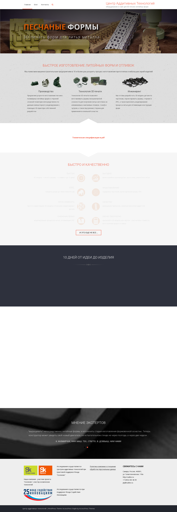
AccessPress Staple (70, 508)
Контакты (45, 4)
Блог (36, 4)
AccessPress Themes (87, 508)
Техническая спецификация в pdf (88, 137)
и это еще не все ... (88, 232)
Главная (27, 4)
